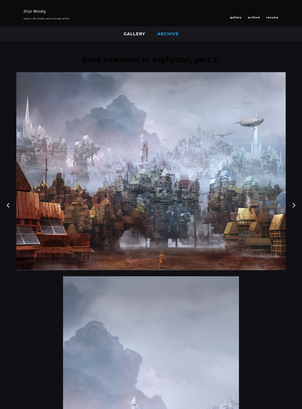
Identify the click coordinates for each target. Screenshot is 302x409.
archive (254, 17)
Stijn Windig (34, 11)
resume (272, 17)
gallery (236, 17)
